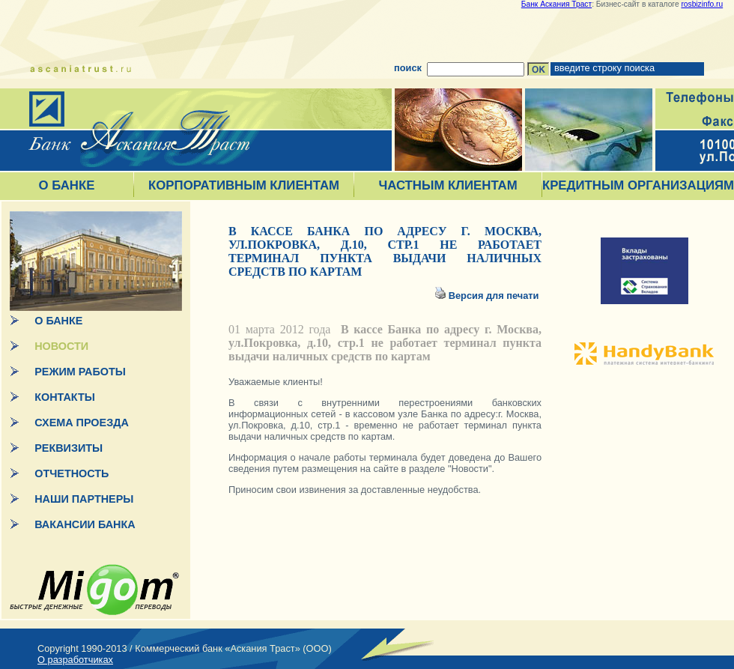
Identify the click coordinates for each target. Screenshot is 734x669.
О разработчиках (75, 659)
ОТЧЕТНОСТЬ (71, 473)
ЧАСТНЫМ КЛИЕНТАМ (447, 185)
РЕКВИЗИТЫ (68, 448)
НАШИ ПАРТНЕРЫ (83, 499)
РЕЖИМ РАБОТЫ (80, 372)
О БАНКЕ (67, 185)
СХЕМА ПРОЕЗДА (81, 423)
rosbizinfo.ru (702, 4)
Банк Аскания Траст (556, 4)
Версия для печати (495, 295)
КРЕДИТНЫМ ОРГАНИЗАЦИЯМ (638, 185)
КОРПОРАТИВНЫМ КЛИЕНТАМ (243, 185)
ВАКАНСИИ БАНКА (84, 524)
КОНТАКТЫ (64, 397)
